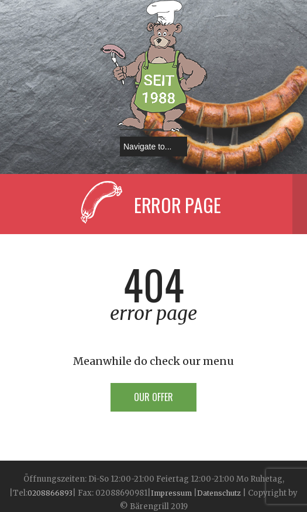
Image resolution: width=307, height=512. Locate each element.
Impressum (172, 493)
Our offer (153, 397)
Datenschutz (219, 493)
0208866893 (50, 493)
